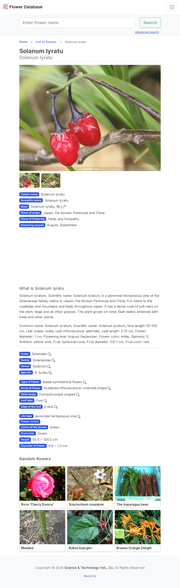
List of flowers (46, 42)
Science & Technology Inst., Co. (89, 568)
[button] (29, 180)
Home (23, 42)
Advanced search (147, 32)
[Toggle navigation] (172, 7)
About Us (90, 576)
